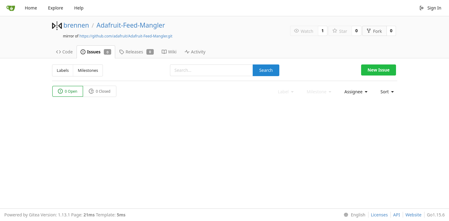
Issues (96, 52)
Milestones (88, 70)
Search (266, 70)
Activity (195, 52)
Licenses (379, 215)
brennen (76, 25)
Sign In (430, 8)
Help (79, 8)
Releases (136, 52)
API (396, 215)
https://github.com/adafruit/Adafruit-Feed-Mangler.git (125, 36)
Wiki (169, 52)
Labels (63, 70)
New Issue (379, 70)
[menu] (354, 91)
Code (64, 52)
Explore (55, 8)
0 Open (67, 91)
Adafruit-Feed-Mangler (130, 25)
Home (31, 8)
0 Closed (100, 91)
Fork (374, 31)
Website (414, 215)
